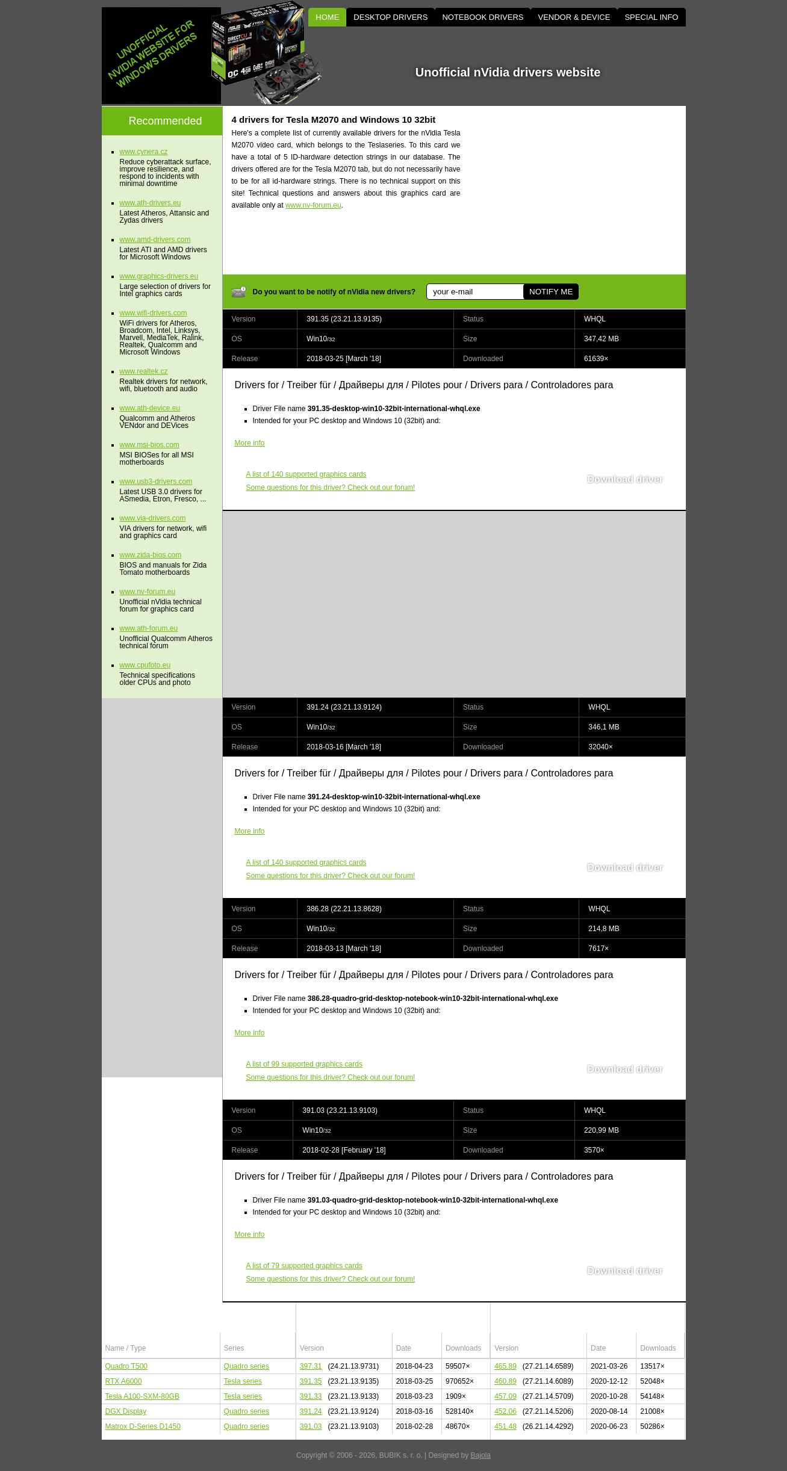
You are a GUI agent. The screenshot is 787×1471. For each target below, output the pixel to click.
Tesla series (243, 1381)
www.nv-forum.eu (313, 205)
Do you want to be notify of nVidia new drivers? (334, 292)
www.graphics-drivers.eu (159, 276)
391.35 (311, 1381)
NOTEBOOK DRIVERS (482, 17)
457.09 (505, 1396)
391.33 (311, 1396)
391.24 (311, 1411)
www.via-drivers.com (153, 518)
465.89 (505, 1366)
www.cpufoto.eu (145, 665)
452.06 (505, 1411)
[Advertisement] (583, 190)
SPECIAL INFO (651, 17)
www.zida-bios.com (151, 555)
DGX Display (126, 1411)
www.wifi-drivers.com (153, 313)
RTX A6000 (123, 1381)
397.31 (311, 1366)
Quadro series (246, 1366)
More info (250, 443)
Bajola (481, 1455)
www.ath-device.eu (150, 408)
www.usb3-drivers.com (156, 481)
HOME (327, 17)
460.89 (505, 1381)
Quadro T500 (126, 1366)
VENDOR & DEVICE (574, 17)
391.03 (311, 1426)
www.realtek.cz (144, 371)
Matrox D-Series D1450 (143, 1426)
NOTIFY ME (551, 291)
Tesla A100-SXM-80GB (142, 1396)
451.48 (505, 1426)
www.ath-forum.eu (149, 628)
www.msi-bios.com (149, 444)
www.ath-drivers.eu (150, 202)
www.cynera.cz (144, 151)
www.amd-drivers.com (155, 239)
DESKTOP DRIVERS (390, 17)
